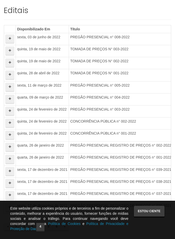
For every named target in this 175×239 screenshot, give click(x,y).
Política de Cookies (64, 224)
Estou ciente (149, 211)
